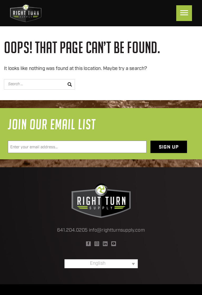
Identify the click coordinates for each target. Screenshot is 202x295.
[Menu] (184, 13)
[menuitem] (101, 263)
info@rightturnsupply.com (117, 230)
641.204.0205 (72, 230)
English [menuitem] (97, 263)
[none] (101, 263)
